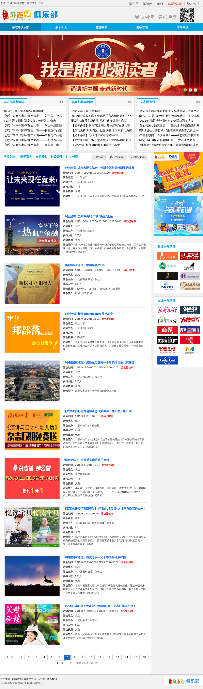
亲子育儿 (61, 27)
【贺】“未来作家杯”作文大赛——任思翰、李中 (32, 144)
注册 (40, 3)
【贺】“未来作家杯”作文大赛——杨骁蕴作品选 (32, 130)
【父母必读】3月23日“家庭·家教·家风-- (96, 135)
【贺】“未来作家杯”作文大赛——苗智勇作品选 (32, 135)
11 (99, 657)
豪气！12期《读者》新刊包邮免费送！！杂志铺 (170, 115)
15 (135, 657)
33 (144, 657)
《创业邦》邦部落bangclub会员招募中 (96, 144)
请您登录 (32, 3)
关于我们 (5, 678)
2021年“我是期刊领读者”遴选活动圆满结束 (166, 120)
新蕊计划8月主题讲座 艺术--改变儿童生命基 (99, 120)
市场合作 (17, 678)
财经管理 (142, 27)
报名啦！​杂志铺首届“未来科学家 (23, 111)
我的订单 (133, 3)
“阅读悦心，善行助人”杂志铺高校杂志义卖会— (169, 130)
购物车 (160, 3)
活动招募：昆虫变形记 (86, 111)
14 (126, 657)
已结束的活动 (138, 157)
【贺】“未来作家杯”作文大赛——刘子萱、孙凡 (32, 115)
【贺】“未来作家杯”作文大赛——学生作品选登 (32, 125)
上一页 (10, 657)
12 (108, 657)
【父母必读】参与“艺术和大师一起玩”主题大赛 (101, 125)
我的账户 (147, 3)
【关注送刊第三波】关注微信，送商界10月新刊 (101, 140)
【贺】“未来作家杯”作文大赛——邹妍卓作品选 (32, 140)
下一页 (60, 663)
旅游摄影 (101, 27)
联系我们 (52, 678)
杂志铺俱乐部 (20, 27)
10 (90, 657)
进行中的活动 (117, 157)
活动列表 (9, 156)
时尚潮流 (182, 27)
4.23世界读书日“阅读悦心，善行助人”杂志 (29, 120)
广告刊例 (40, 678)
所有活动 (99, 158)
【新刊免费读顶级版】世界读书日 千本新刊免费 (102, 130)
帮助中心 (192, 3)
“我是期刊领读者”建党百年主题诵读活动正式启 (169, 144)
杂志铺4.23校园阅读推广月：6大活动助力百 (167, 140)
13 (117, 657)
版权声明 (29, 678)
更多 (61, 101)
